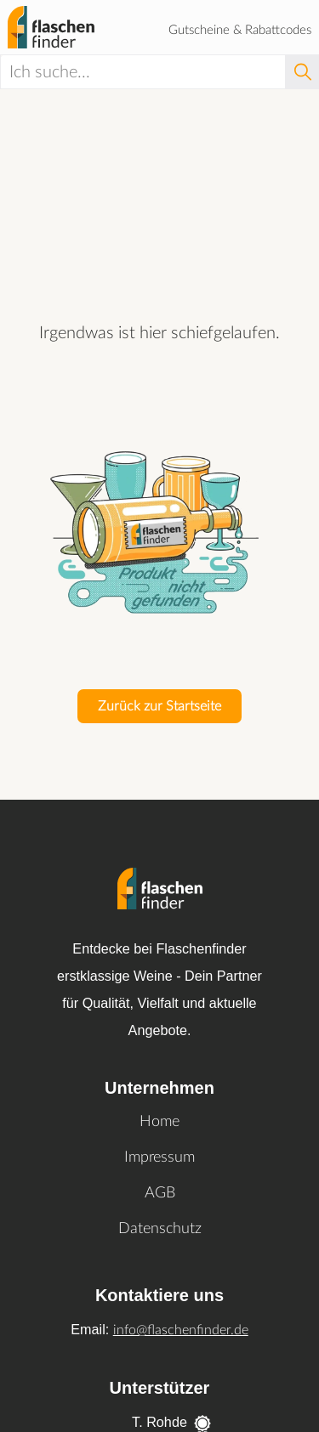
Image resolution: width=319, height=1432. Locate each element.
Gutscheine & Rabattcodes (239, 30)
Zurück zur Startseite (159, 706)
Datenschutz (160, 1229)
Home (159, 1121)
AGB (160, 1193)
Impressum (159, 1157)
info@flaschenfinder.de (180, 1330)
